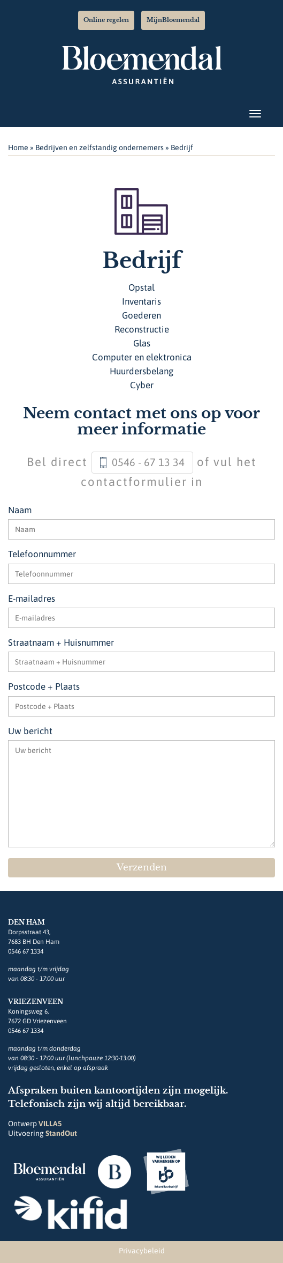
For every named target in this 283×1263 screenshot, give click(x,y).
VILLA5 (50, 1123)
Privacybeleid (142, 1250)
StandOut (61, 1133)
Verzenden (142, 867)
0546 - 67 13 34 (148, 462)
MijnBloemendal (173, 20)
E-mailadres (31, 598)
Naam (20, 510)
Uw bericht (30, 731)
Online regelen (106, 20)
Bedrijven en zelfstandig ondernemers (99, 147)
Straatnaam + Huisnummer (61, 642)
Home (18, 147)
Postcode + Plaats (44, 686)
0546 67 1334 (25, 951)
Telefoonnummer (42, 554)
